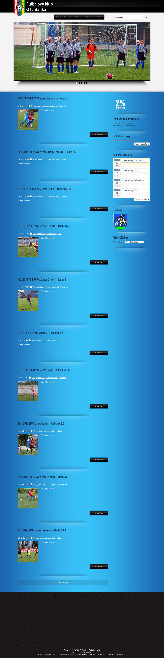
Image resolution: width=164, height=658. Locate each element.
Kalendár (79, 17)
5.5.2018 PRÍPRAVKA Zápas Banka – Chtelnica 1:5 (44, 370)
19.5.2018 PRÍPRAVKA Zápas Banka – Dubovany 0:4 (44, 189)
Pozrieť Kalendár (142, 144)
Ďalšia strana (63, 582)
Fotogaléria (68, 17)
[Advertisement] (131, 296)
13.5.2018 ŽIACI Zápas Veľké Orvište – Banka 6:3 (43, 226)
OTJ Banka (82, 650)
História (99, 17)
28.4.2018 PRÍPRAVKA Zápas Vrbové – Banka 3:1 (43, 477)
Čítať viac (99, 135)
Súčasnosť (89, 17)
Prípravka (62, 106)
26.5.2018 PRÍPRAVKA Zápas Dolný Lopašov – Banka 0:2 (47, 151)
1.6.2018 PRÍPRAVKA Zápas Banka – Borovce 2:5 (43, 98)
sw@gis (89, 652)
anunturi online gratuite (79, 654)
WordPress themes (119, 654)
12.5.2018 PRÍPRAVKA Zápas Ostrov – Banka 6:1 (43, 279)
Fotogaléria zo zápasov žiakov (45, 234)
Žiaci (59, 234)
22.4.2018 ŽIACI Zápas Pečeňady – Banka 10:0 (42, 530)
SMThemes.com (53, 654)
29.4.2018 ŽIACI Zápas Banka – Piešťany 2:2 (41, 423)
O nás (58, 17)
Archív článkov (118, 242)
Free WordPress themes (98, 654)
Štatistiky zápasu (47, 110)
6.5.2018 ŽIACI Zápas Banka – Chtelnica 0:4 (41, 333)
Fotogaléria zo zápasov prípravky (44, 106)
